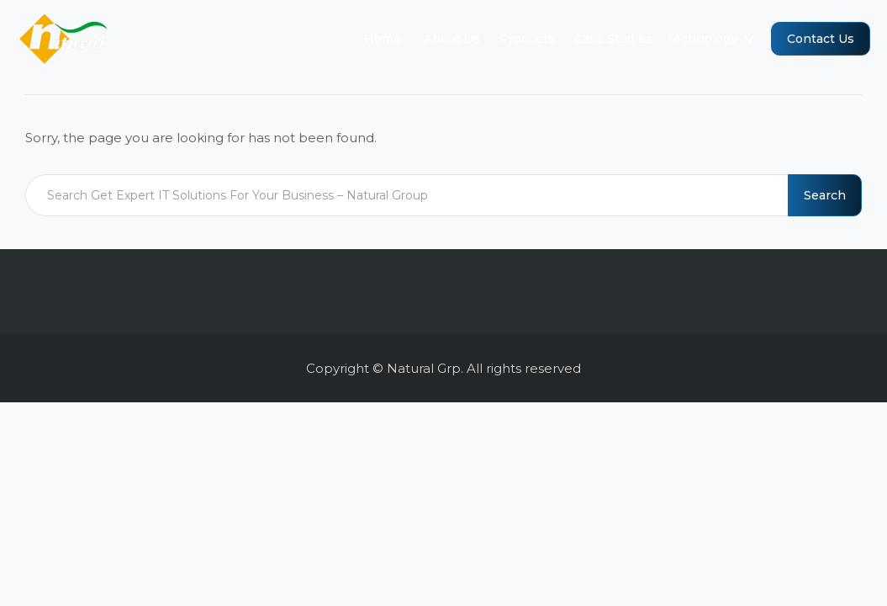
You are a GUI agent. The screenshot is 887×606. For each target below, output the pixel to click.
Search (825, 195)
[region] (443, 565)
